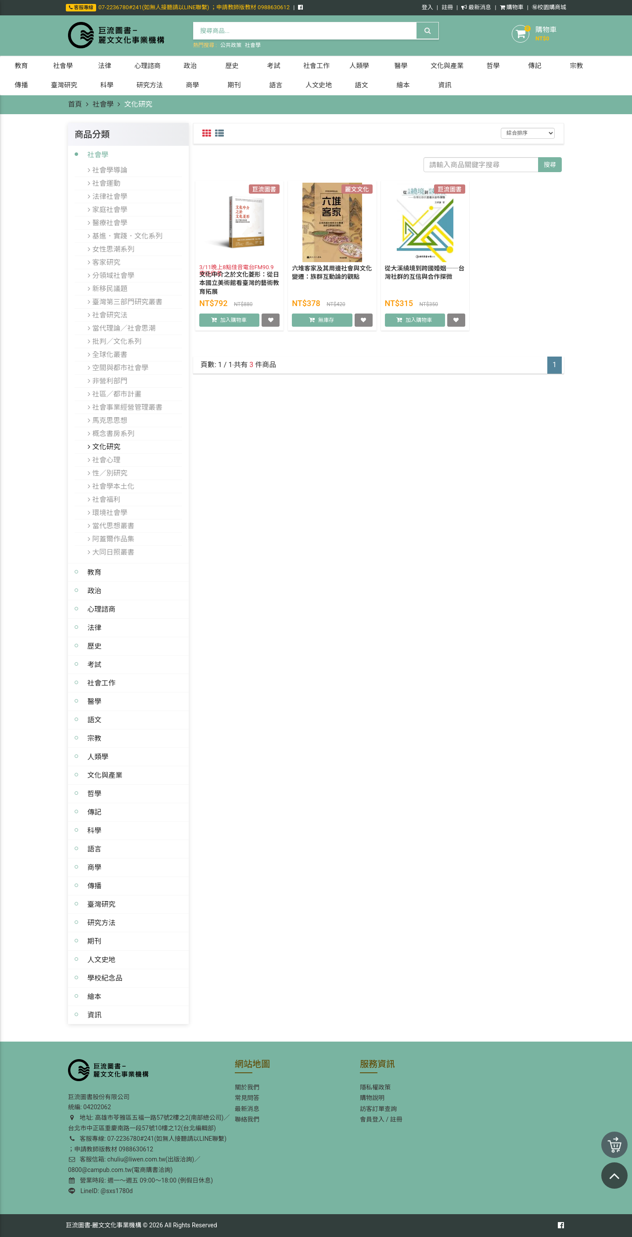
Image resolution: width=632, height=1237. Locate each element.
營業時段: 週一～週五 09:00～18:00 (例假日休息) (141, 1180)
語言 (94, 849)
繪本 (94, 996)
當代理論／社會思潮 (121, 328)
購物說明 (372, 1097)
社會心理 (104, 460)
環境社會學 (107, 512)
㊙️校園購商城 (549, 7)
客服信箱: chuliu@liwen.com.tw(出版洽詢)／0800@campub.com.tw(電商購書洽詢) (134, 1164)
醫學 (94, 701)
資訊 (94, 1015)
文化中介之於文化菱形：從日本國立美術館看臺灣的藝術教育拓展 (239, 291)
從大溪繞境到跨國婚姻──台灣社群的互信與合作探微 (425, 281)
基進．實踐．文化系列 (125, 236)
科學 (94, 830)
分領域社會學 (111, 275)
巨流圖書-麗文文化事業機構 (103, 1225)
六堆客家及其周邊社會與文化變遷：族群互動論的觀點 (332, 281)
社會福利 (104, 499)
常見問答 (247, 1097)
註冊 (447, 7)
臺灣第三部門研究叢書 (125, 302)
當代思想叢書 (111, 525)
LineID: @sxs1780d (100, 1190)
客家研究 (104, 262)
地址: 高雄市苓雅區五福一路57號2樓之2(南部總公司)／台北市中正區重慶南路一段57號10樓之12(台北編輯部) (149, 1123)
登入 (427, 7)
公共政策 (230, 45)
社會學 (253, 45)
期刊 (94, 941)
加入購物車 (233, 328)
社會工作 (101, 683)
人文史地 (101, 959)
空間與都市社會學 (118, 367)
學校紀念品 (104, 978)
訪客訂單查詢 (378, 1108)
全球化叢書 (107, 354)
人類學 (97, 756)
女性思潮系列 (111, 249)
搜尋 (550, 164)
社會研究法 (107, 315)
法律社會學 (107, 196)
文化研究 (104, 446)
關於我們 (247, 1087)
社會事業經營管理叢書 (125, 407)
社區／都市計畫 (114, 394)
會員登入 (372, 1119)
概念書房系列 (111, 433)
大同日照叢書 (111, 552)
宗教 (94, 738)
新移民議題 (107, 288)
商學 (94, 867)
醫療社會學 (107, 222)
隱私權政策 (375, 1087)
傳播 (94, 886)
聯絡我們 (247, 1119)
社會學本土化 (111, 486)
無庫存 (326, 328)
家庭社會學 (107, 209)
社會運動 (104, 183)
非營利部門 (107, 381)
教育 (94, 572)
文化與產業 (104, 775)
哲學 (94, 793)
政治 (94, 590)
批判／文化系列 (114, 341)
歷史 (94, 646)
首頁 (75, 104)
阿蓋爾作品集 (111, 539)
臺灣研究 (101, 904)
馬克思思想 (107, 420)
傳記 (94, 812)
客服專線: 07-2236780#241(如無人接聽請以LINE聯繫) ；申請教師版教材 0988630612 (147, 1144)
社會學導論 (107, 170)
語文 (94, 720)
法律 (94, 627)
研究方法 (101, 922)
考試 (94, 664)
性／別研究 (107, 473)
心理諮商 (101, 609)
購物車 (512, 7)
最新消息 (476, 7)
